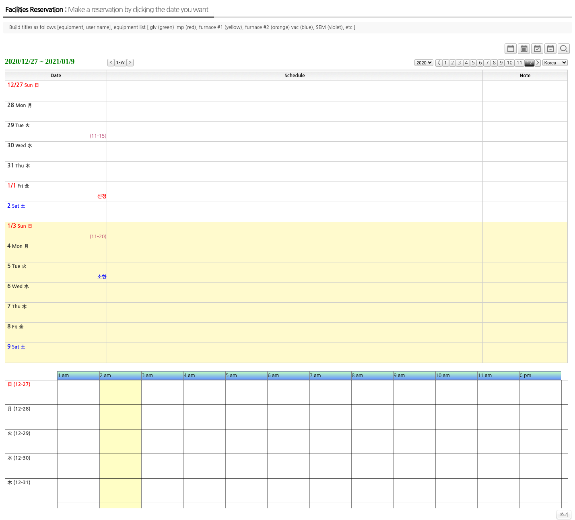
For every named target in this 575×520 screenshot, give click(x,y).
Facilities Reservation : (106, 9)
